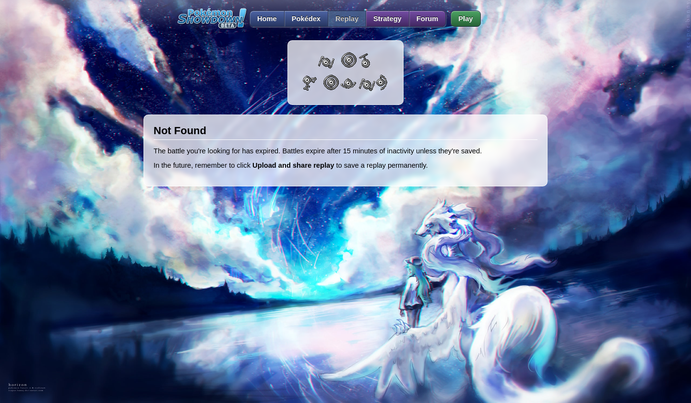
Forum (428, 19)
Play (465, 19)
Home (263, 19)
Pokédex (306, 19)
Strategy (387, 19)
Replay (346, 19)
